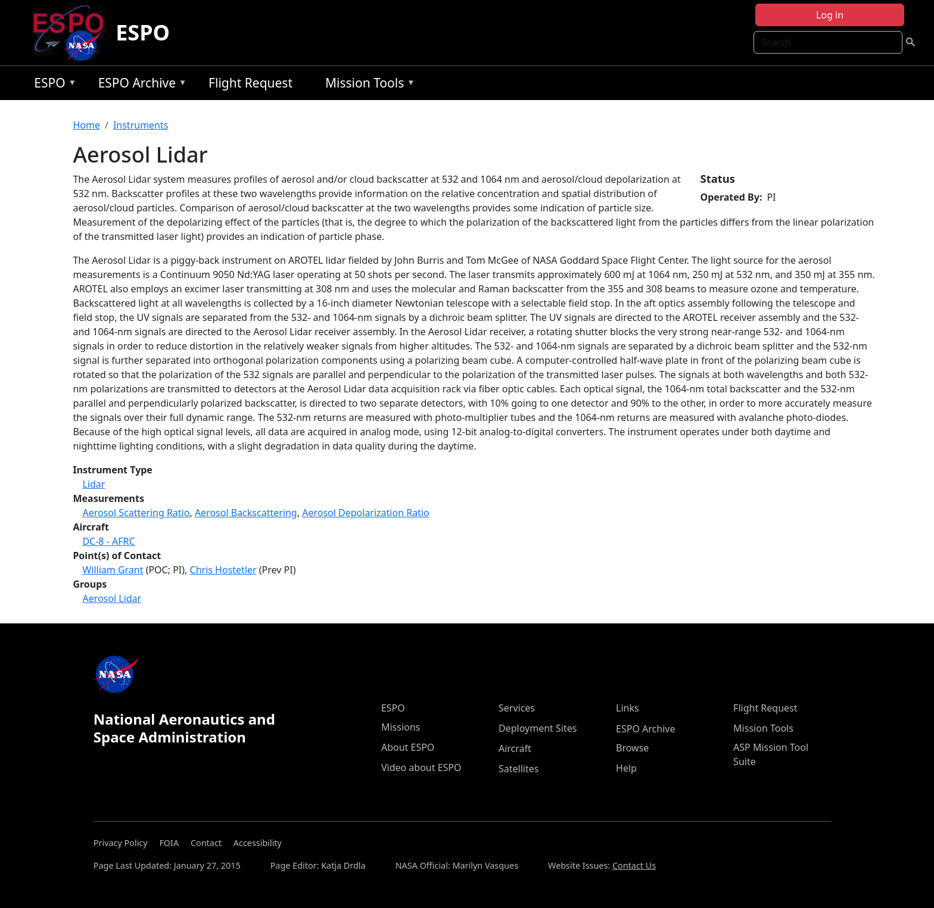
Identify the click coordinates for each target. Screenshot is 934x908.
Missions (400, 727)
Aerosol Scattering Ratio (135, 512)
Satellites (518, 768)
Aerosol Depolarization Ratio (365, 512)
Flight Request (250, 82)
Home (86, 125)
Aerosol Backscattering (246, 512)
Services (517, 707)
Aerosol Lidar (111, 598)
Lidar (93, 484)
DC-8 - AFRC (108, 541)
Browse (632, 747)
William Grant (112, 569)
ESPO (143, 32)
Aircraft (515, 748)
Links (627, 707)
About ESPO (407, 747)
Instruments (141, 125)
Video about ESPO (421, 767)
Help (626, 768)
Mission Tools (367, 84)
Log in (829, 14)
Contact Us (634, 865)
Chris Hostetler (223, 569)
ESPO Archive (139, 84)
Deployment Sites (538, 728)
